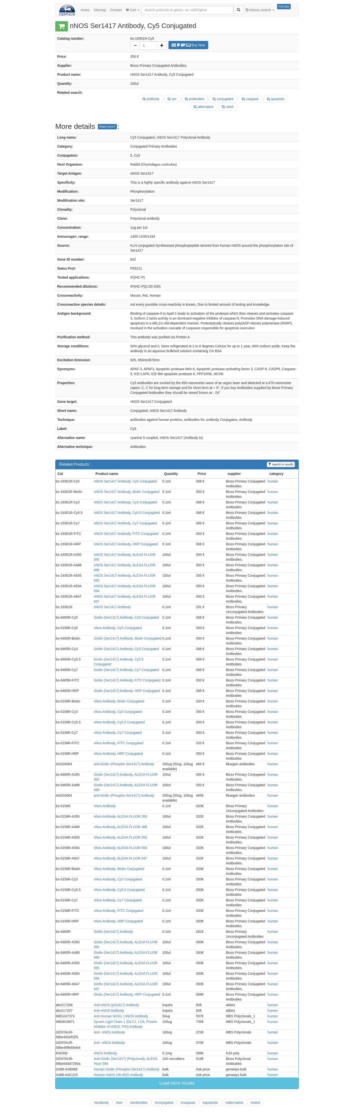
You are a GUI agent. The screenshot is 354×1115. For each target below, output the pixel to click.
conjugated (223, 99)
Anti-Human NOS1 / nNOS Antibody (121, 1016)
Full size (284, 6)
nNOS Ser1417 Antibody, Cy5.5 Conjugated (127, 513)
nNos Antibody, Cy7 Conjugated (118, 733)
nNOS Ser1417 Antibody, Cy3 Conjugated (125, 502)
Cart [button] (133, 10)
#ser (119, 1103)
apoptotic (276, 99)
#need (255, 1103)
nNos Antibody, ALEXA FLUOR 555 (120, 837)
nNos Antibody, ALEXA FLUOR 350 (120, 816)
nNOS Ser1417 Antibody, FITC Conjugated (126, 534)
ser (172, 99)
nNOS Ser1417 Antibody (112, 607)
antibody (150, 99)
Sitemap (99, 10)
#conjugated (164, 1103)
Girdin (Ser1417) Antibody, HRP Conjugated (127, 691)
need (227, 107)
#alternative (234, 1103)
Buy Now (188, 45)
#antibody (101, 1103)
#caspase (188, 1103)
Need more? (107, 126)
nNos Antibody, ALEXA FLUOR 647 (120, 858)
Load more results (177, 1083)
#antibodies (139, 1103)
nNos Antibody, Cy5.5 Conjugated (119, 722)
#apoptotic (210, 1103)
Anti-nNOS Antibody (109, 1010)
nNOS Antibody (105, 1053)
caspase (250, 99)
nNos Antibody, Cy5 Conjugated (118, 628)
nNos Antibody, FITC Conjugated (118, 743)
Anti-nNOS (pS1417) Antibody (116, 1005)
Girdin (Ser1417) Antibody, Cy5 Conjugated (126, 617)
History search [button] (259, 10)
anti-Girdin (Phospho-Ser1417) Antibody (124, 764)
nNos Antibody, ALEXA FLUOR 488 (120, 827)
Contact (116, 10)
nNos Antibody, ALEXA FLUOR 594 (120, 848)
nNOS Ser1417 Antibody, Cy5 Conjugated (125, 481)
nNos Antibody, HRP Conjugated (118, 754)
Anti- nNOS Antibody (109, 1032)
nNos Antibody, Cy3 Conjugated (118, 712)
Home (85, 10)
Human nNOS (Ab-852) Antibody (118, 1075)
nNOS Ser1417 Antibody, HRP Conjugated (126, 544)
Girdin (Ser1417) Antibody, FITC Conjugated (127, 680)
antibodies (195, 99)
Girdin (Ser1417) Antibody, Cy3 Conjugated (126, 649)
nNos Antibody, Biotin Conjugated (119, 701)
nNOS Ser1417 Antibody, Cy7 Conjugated (125, 523)
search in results (280, 464)
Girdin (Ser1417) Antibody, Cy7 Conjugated (126, 670)
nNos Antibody (105, 806)
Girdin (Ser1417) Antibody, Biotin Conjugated (127, 638)
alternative (203, 107)
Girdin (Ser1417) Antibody (113, 932)
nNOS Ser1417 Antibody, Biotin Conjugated (126, 492)
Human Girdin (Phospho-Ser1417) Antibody (126, 1069)
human (273, 481)
